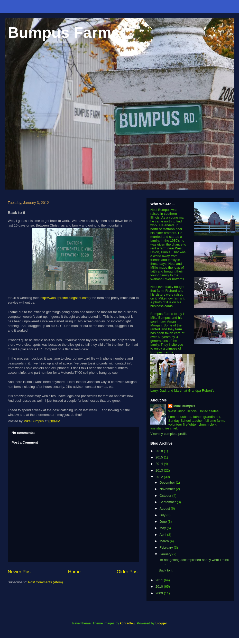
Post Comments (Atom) (45, 582)
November (168, 489)
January (166, 554)
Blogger (161, 623)
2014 (159, 464)
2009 (159, 593)
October (166, 496)
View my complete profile (168, 434)
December (168, 482)
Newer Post (20, 571)
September (168, 502)
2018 (159, 451)
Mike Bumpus (184, 406)
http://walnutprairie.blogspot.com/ (64, 298)
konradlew (127, 623)
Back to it (165, 570)
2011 (159, 580)
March (165, 541)
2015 (159, 457)
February (167, 547)
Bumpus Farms (64, 32)
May (163, 528)
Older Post (128, 571)
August (165, 508)
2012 (159, 477)
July (163, 515)
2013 (159, 470)
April (163, 535)
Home (74, 571)
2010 (159, 586)
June (164, 521)
